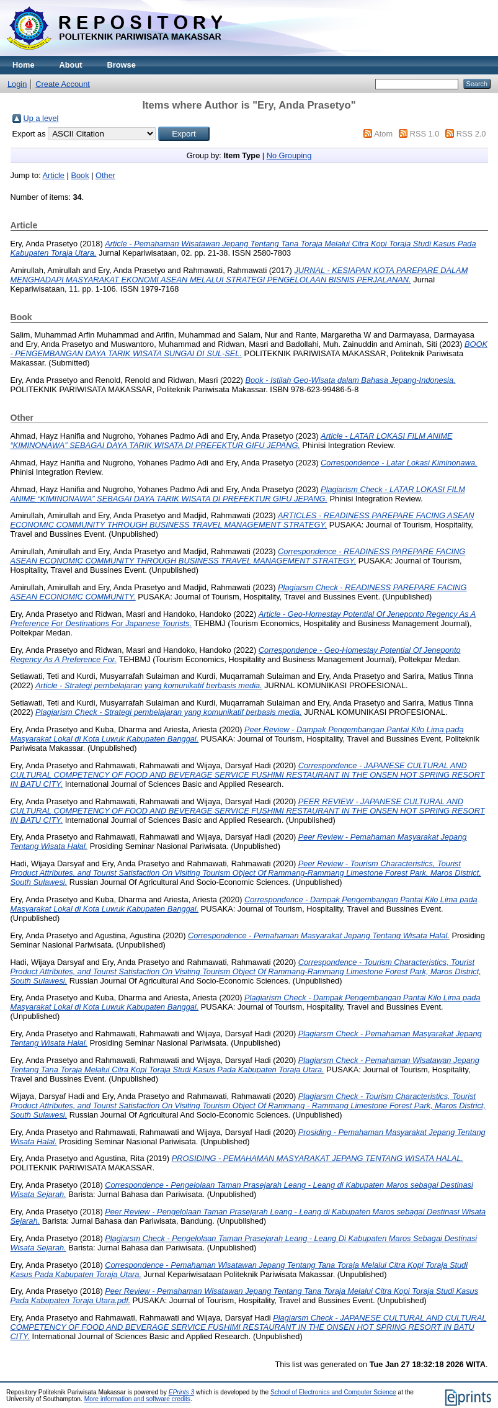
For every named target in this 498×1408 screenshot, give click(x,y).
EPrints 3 (182, 1392)
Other (105, 175)
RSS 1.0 (425, 133)
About (71, 65)
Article (53, 175)
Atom (383, 133)
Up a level (41, 118)
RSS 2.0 (471, 133)
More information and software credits (137, 1399)
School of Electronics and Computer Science (333, 1392)
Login (17, 84)
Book (80, 175)
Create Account (62, 84)
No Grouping (289, 155)
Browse (121, 65)
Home (23, 65)
